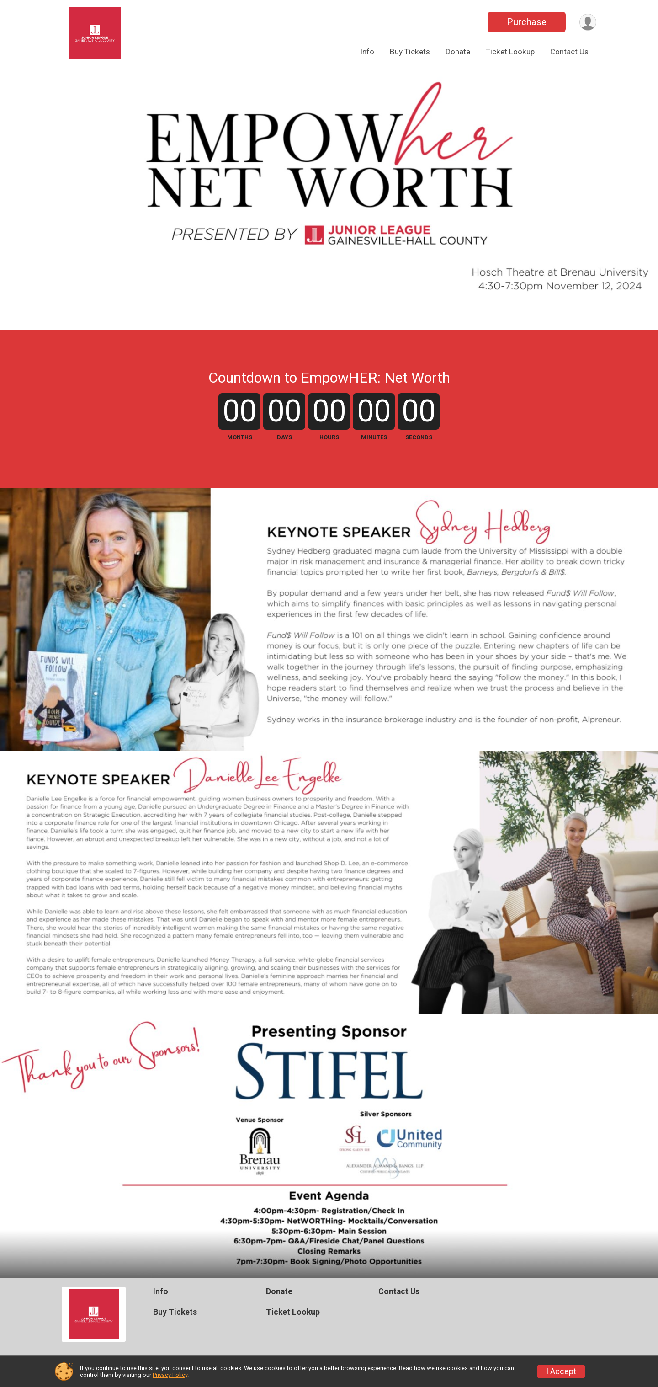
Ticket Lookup (510, 51)
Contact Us (569, 51)
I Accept (561, 1371)
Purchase (527, 21)
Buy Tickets (410, 51)
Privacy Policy (170, 1374)
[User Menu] (587, 22)
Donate (458, 51)
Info (367, 51)
